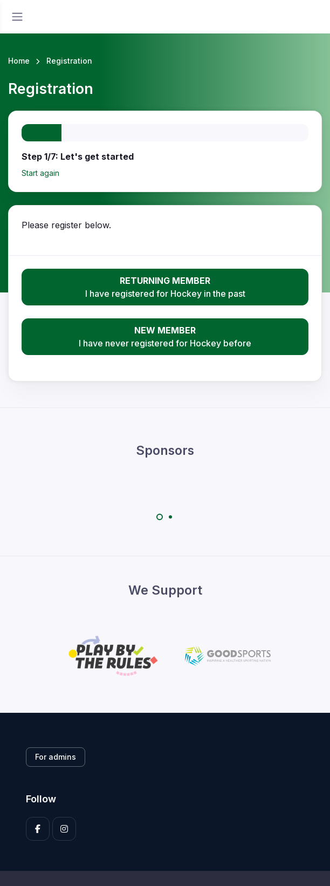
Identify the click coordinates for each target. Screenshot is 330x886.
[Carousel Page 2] (170, 517)
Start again (40, 173)
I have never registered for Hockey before (165, 336)
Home (19, 60)
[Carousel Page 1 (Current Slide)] (159, 517)
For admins (55, 756)
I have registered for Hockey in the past (165, 286)
